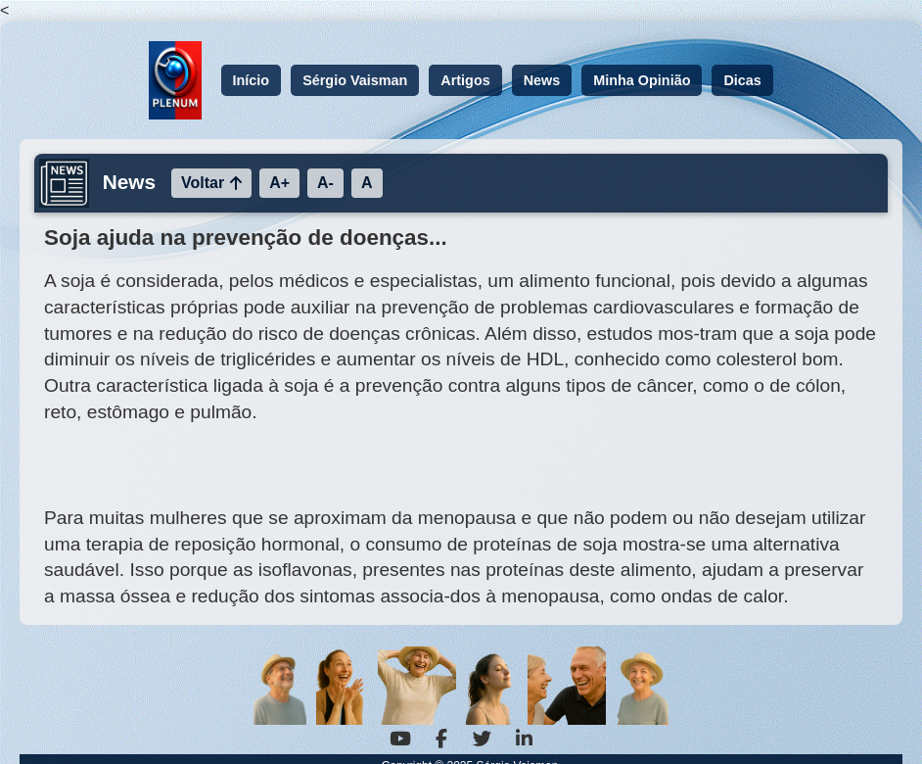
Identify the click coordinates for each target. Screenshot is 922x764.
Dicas (742, 80)
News (542, 80)
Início (251, 80)
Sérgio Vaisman (354, 80)
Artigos (464, 80)
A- (325, 182)
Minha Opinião (641, 80)
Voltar (211, 182)
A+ (279, 182)
